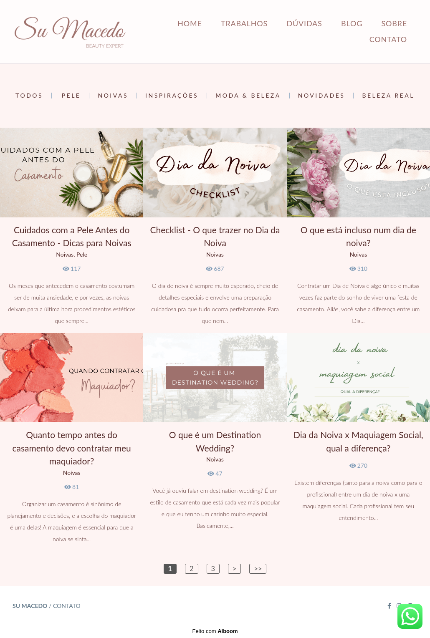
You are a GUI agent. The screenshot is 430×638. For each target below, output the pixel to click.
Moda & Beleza (248, 95)
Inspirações (171, 95)
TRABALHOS (244, 23)
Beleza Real (388, 95)
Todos (29, 95)
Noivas (113, 95)
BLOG (351, 23)
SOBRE (394, 23)
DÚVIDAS (304, 23)
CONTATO (388, 39)
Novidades (321, 95)
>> (258, 568)
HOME (189, 23)
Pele (71, 95)
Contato (67, 606)
